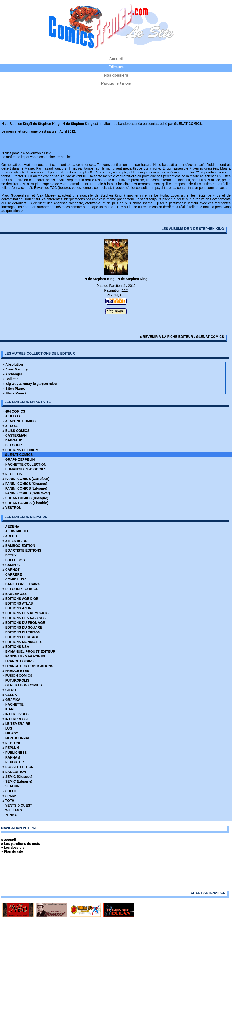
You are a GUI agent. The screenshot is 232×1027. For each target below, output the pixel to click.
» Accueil (8, 840)
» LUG (7, 728)
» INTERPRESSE (15, 719)
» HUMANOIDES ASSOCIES (24, 469)
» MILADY (10, 733)
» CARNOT (11, 570)
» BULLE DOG (13, 560)
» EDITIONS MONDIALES (22, 642)
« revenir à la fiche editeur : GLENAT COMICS (182, 336)
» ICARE (9, 709)
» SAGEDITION (14, 772)
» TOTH (8, 801)
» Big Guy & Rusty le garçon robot (30, 384)
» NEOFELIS (12, 474)
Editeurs (116, 67)
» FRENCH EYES (15, 671)
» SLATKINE (12, 786)
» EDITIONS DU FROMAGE (23, 623)
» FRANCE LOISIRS (18, 661)
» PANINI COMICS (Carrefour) (25, 479)
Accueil (116, 59)
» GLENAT (10, 695)
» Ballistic (10, 379)
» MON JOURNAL (16, 738)
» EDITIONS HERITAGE (20, 637)
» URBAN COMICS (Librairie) (25, 503)
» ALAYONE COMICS (19, 421)
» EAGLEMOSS (14, 594)
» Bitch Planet (14, 388)
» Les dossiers (12, 847)
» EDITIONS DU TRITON (21, 632)
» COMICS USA (14, 579)
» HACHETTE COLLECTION (24, 464)
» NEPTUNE (11, 743)
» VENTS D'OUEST (17, 805)
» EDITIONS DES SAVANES (24, 618)
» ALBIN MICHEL (15, 531)
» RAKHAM (11, 757)
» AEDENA (10, 526)
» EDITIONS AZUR (16, 608)
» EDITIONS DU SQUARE (22, 627)
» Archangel (12, 374)
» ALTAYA (10, 426)
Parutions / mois (116, 83)
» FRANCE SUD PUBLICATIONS (27, 666)
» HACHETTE (13, 704)
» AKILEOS (11, 416)
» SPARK (9, 796)
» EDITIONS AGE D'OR (20, 598)
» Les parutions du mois (20, 844)
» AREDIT (10, 536)
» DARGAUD (12, 440)
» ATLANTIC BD (14, 541)
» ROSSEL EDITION (18, 767)
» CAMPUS (11, 565)
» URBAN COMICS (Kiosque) (25, 498)
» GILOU (9, 690)
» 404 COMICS (13, 411)
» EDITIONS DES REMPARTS (25, 613)
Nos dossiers (116, 75)
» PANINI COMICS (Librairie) (24, 488)
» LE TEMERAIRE (16, 724)
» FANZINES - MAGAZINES (23, 656)
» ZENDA (9, 815)
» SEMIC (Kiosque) (17, 776)
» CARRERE (12, 574)
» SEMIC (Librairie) (17, 781)
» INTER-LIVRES (15, 714)
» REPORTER (13, 762)
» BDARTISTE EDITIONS (21, 550)
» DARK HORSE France (21, 584)
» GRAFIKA (11, 700)
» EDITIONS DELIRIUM (20, 450)
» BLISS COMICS (16, 431)
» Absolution (13, 364)
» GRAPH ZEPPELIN (18, 459)
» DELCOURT (13, 445)
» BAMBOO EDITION (18, 546)
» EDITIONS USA (15, 647)
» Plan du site (12, 851)
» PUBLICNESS (14, 752)
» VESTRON (11, 508)
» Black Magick (15, 393)
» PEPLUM (10, 748)
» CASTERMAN (14, 435)
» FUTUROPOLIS (15, 680)
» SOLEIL (9, 791)
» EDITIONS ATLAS (17, 603)
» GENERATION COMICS (22, 685)
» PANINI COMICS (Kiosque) (24, 483)
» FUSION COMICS (17, 675)
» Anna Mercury (15, 369)
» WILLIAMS (12, 810)
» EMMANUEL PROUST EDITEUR (28, 651)
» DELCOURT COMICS (20, 589)
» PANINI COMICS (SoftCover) (26, 493)
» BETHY (9, 555)
